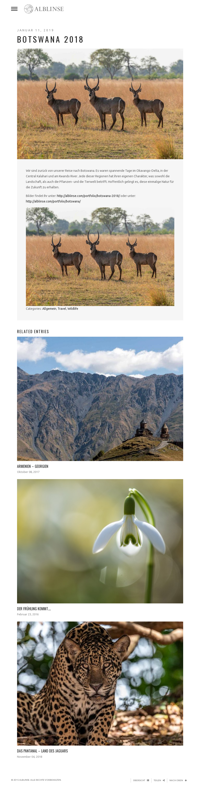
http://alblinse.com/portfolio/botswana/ (53, 201)
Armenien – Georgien (32, 466)
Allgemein (49, 308)
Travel (62, 308)
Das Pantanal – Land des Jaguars (42, 751)
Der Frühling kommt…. (34, 608)
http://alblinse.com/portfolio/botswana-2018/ (88, 196)
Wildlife (73, 308)
